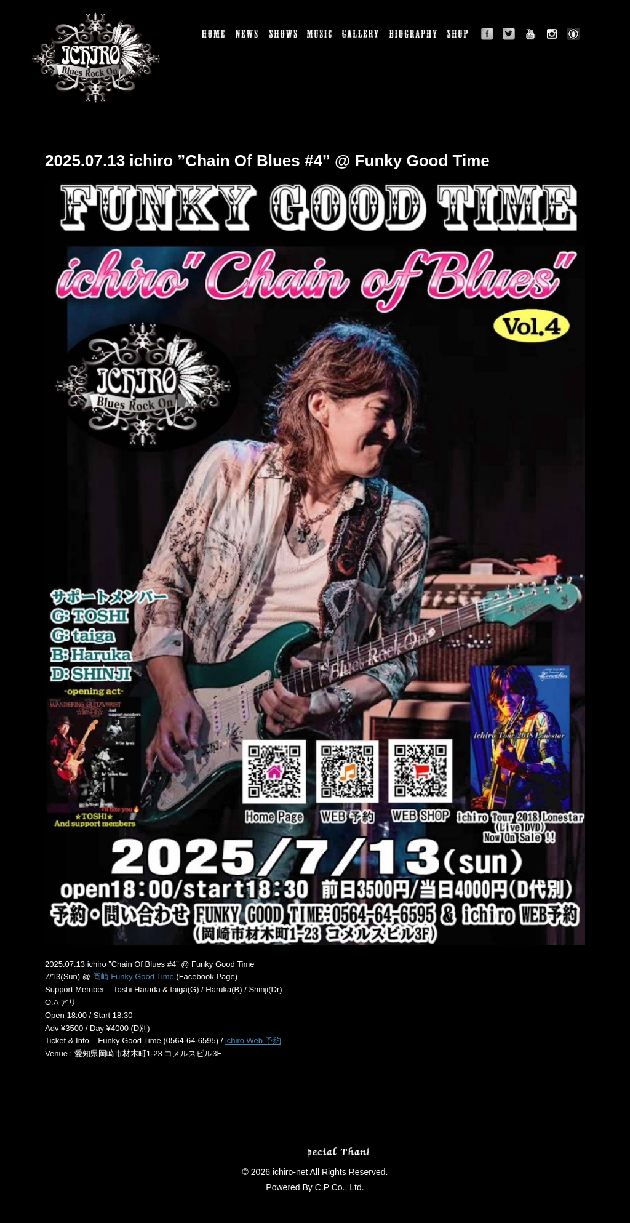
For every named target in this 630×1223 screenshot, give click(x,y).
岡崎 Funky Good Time (133, 976)
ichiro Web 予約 (253, 1040)
